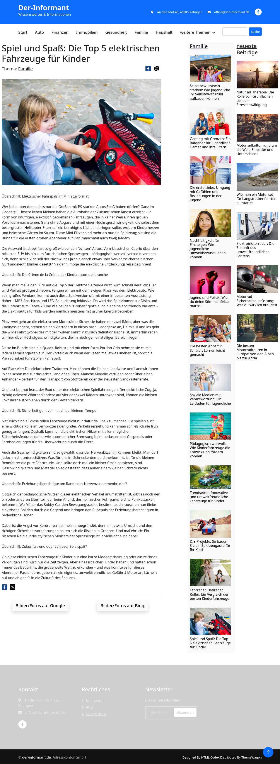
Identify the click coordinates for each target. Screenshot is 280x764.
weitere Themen (195, 32)
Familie (141, 32)
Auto (39, 32)
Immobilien (87, 32)
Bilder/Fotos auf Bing (122, 605)
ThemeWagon (251, 757)
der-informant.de (36, 757)
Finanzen (60, 32)
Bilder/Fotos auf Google (40, 605)
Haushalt (164, 32)
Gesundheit (116, 32)
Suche (255, 32)
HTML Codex (210, 757)
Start (22, 32)
